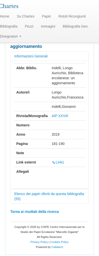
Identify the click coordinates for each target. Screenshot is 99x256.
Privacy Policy (39, 241)
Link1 (58, 162)
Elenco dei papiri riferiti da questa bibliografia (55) (49, 196)
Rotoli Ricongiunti (72, 16)
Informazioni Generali (31, 56)
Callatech (57, 246)
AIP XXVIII (60, 116)
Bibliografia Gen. (76, 26)
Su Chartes (25, 16)
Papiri (46, 16)
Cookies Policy (59, 241)
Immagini (48, 26)
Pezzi (29, 26)
